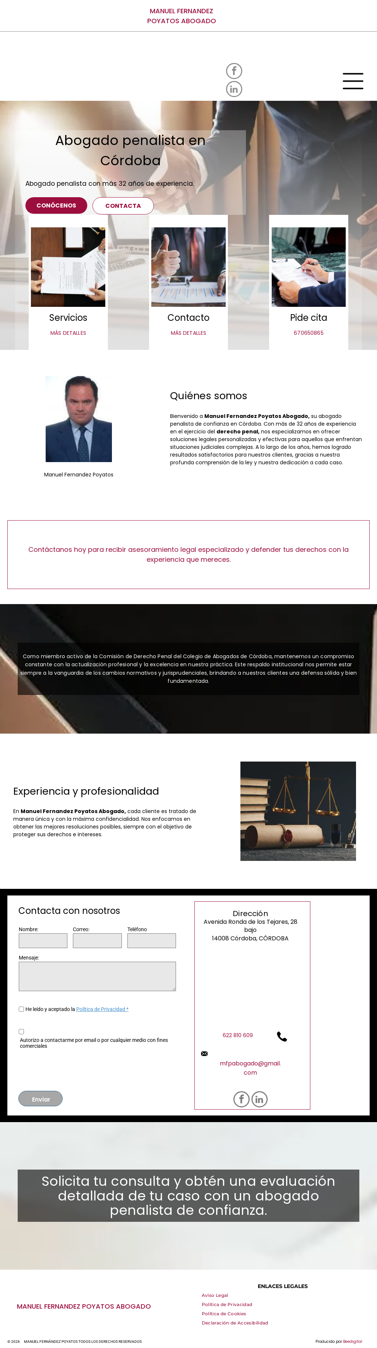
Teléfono (137, 929)
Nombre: (28, 929)
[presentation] (75, 1068)
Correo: (81, 929)
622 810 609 (238, 1035)
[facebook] (234, 72)
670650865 (308, 333)
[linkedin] (234, 90)
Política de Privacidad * (102, 1009)
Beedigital (352, 1341)
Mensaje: (29, 958)
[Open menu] (353, 81)
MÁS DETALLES (68, 333)
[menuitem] (215, 1297)
